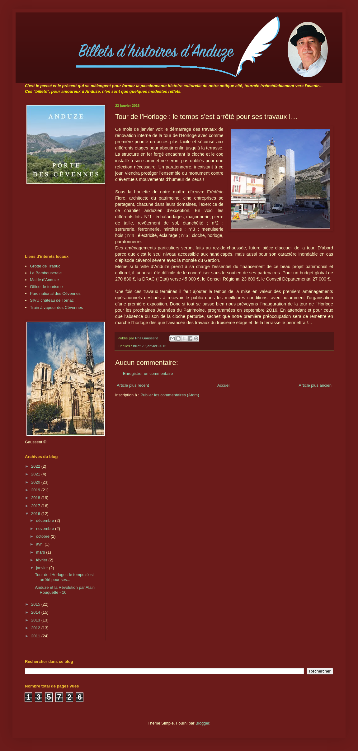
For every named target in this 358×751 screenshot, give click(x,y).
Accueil (223, 385)
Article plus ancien (315, 385)
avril (40, 544)
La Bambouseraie (46, 273)
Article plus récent (133, 385)
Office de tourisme (46, 286)
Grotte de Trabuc (45, 266)
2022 (36, 466)
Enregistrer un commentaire (148, 373)
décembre (45, 520)
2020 (36, 482)
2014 (36, 612)
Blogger (202, 723)
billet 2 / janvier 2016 (149, 346)
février (42, 560)
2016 (36, 513)
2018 (36, 497)
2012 (36, 628)
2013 (36, 620)
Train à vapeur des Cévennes (56, 307)
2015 (36, 604)
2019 (36, 490)
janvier (42, 567)
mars (41, 552)
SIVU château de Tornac (52, 300)
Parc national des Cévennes (55, 293)
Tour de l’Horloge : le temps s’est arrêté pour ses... (64, 577)
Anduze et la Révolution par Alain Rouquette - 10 (65, 590)
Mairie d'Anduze (44, 279)
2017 (36, 505)
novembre (45, 528)
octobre (43, 536)
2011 (36, 636)
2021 (36, 474)
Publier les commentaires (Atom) (169, 395)
